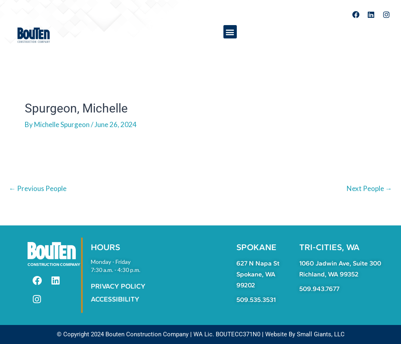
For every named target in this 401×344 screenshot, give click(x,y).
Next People (369, 188)
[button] (230, 31)
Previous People (37, 188)
